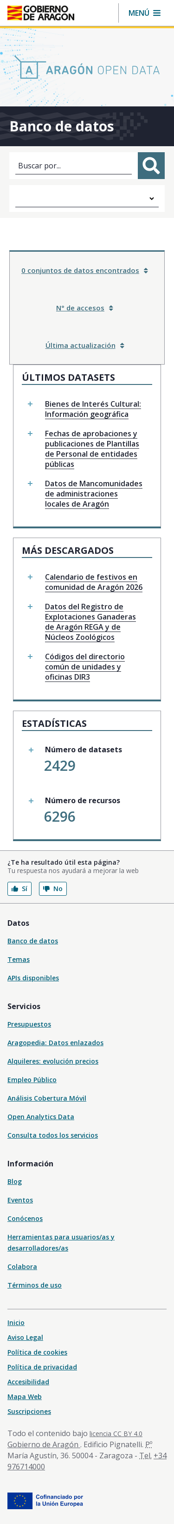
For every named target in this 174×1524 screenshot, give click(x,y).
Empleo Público (32, 1079)
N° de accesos (84, 307)
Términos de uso (34, 1285)
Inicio (16, 1322)
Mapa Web (24, 1396)
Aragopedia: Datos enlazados (55, 1042)
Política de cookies (37, 1352)
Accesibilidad (28, 1381)
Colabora (22, 1266)
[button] (144, 13)
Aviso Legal (25, 1337)
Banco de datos (32, 940)
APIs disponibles (33, 977)
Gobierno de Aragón (43, 1444)
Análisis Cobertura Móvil (46, 1098)
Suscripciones (29, 1411)
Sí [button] (19, 888)
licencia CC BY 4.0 (116, 1433)
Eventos (20, 1200)
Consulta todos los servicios (52, 1135)
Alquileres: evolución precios (52, 1061)
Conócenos (25, 1218)
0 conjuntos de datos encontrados (84, 270)
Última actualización (84, 345)
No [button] (53, 888)
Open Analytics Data (40, 1116)
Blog (14, 1181)
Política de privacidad (42, 1367)
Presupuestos (29, 1024)
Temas (18, 959)
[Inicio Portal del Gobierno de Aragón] (40, 13)
